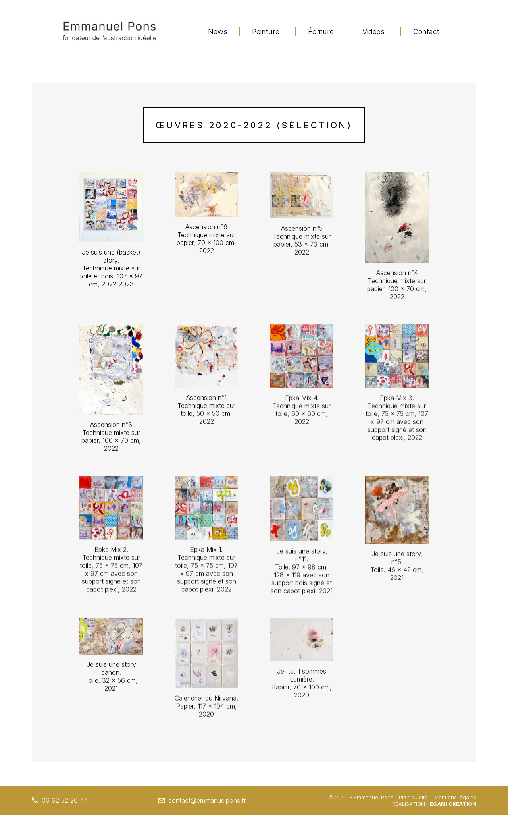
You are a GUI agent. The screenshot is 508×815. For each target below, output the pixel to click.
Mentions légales (455, 797)
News (217, 31)
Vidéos (373, 31)
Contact (426, 31)
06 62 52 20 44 (60, 800)
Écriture (321, 31)
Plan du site (413, 797)
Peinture (265, 31)
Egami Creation (453, 804)
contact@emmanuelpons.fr (202, 800)
